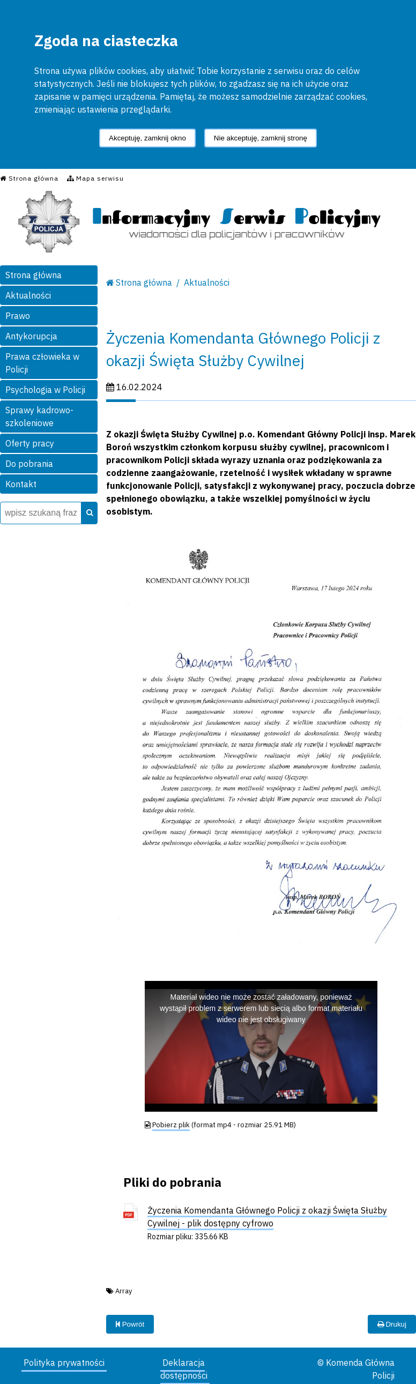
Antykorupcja (31, 336)
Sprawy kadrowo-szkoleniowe (39, 416)
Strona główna (33, 275)
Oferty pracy (29, 443)
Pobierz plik (171, 1124)
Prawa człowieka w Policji (42, 363)
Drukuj (391, 1324)
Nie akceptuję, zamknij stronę (260, 138)
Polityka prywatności (64, 1362)
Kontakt (20, 484)
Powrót (130, 1324)
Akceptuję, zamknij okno (147, 138)
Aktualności (28, 295)
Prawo (17, 315)
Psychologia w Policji (45, 389)
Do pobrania (29, 463)
